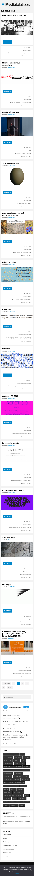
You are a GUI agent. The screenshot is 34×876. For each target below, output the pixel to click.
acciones (11, 53)
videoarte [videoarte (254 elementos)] (14, 805)
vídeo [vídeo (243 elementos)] (21, 805)
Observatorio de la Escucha (10, 845)
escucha (21, 203)
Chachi (17, 873)
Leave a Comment (26, 55)
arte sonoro (17, 53)
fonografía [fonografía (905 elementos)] (7, 776)
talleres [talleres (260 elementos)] (26, 802)
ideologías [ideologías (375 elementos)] (25, 779)
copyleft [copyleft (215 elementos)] (7, 766)
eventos (22, 53)
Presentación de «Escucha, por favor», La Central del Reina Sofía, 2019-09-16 (14, 634)
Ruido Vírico (7, 309)
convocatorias (19, 386)
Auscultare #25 (8, 537)
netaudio (25, 339)
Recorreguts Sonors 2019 (13, 490)
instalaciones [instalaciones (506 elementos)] (8, 782)
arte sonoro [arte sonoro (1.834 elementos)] (8, 757)
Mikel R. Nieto (11, 18)
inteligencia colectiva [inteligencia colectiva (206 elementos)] (11, 786)
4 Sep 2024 (15, 718)
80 (3, 687)
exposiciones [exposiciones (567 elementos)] (8, 773)
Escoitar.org (6, 841)
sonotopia (6, 584)
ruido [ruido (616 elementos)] (14, 798)
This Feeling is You (10, 163)
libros (26, 673)
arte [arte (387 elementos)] (22, 754)
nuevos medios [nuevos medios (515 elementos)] (18, 792)
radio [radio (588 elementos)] (26, 795)
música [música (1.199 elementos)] (13, 789)
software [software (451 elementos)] (22, 798)
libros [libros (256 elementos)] (6, 789)
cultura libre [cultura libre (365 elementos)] (17, 766)
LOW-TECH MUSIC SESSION (14, 16)
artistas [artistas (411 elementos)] (26, 757)
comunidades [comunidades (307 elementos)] (8, 763)
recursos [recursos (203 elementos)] (7, 798)
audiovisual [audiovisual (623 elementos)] (7, 760)
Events (29, 150)
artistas (20, 337)
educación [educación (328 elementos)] (7, 770)
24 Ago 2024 (16, 731)
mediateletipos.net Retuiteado (12, 715)
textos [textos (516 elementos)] (6, 805)
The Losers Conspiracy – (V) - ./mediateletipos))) (15, 816)
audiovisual (19, 527)
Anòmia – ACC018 (10, 396)
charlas (13, 102)
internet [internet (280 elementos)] (23, 786)
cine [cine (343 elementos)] (23, 760)
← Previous (6, 683)
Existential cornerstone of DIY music (12, 818)
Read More (7, 42)
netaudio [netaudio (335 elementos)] (20, 789)
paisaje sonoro (27, 299)
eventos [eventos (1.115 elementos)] (26, 770)
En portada (21, 334)
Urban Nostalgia (9, 262)
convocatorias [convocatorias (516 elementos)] (19, 763)
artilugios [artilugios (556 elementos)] (18, 757)
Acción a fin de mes (10, 112)
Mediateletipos (27, 50)
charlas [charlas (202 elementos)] (16, 760)
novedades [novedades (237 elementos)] (7, 792)
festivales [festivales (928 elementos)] (18, 773)
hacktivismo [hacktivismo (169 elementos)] (8, 779)
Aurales (5, 838)
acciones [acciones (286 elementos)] (7, 754)
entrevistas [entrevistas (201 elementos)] (17, 770)
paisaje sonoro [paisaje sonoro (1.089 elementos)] (9, 795)
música (29, 203)
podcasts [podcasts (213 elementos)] (19, 795)
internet (16, 339)
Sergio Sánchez (7, 731)
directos (25, 252)
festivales (25, 480)
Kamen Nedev (11, 539)
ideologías (28, 102)
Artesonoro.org (7, 834)
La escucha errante (10, 443)
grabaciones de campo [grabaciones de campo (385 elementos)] (21, 776)
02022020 (6, 349)
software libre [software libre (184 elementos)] (9, 802)
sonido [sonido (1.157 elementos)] (18, 802)
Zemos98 (5, 856)
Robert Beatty (7, 718)
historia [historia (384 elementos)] (16, 779)
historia (12, 339)
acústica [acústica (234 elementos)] (15, 754)
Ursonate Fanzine (7, 852)
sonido (29, 339)
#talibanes (22, 737)
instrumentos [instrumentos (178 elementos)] (19, 782)
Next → (10, 687)
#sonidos (6, 739)
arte (15, 252)
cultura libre (18, 102)
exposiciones (28, 53)
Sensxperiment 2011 (8, 849)
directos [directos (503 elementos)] (26, 766)
